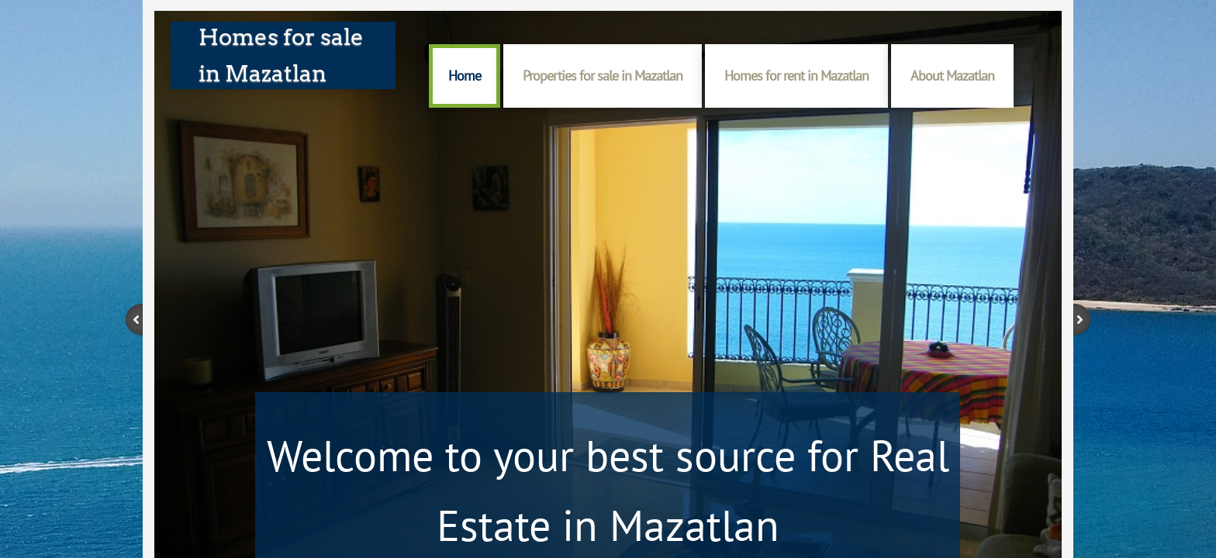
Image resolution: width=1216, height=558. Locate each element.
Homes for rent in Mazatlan (796, 75)
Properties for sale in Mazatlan (602, 75)
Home (464, 75)
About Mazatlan (952, 75)
